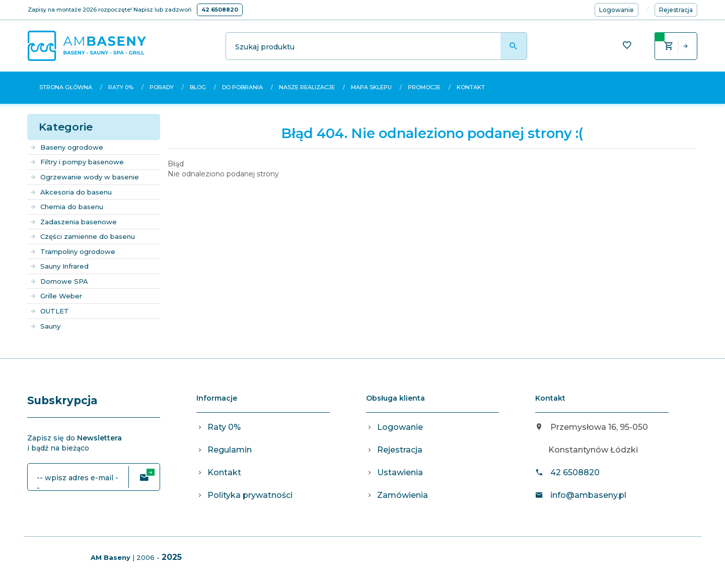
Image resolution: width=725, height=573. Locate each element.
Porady (162, 87)
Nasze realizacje (307, 87)
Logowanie (400, 427)
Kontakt (471, 87)
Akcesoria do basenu (71, 192)
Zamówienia (402, 495)
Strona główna (65, 87)
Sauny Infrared (59, 266)
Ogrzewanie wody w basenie (84, 177)
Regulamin (229, 450)
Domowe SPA (59, 281)
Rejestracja (399, 450)
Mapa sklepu (371, 87)
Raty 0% (120, 87)
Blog (198, 87)
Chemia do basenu (66, 207)
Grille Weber (56, 296)
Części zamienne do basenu (82, 236)
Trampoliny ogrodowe (72, 251)
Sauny (45, 326)
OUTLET (49, 311)
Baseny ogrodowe (66, 147)
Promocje (424, 87)
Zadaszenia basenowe (73, 222)
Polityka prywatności (250, 495)
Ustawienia (400, 472)
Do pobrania (242, 87)
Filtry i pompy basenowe (77, 162)
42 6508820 (219, 9)
